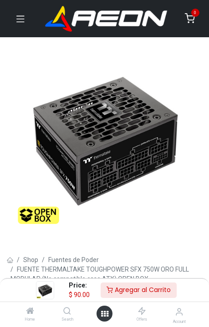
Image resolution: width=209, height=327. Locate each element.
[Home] (30, 311)
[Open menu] (104, 313)
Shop (30, 259)
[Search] (67, 311)
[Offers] (142, 311)
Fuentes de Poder (73, 259)
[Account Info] (179, 312)
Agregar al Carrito (139, 289)
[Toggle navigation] (20, 18)
